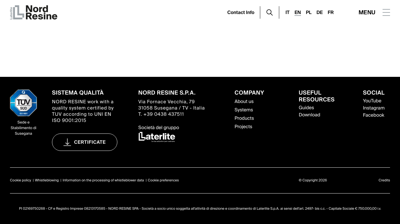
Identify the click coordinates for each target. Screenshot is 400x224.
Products (244, 118)
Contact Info (240, 12)
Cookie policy (20, 180)
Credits (384, 180)
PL (309, 12)
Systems (244, 110)
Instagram (374, 108)
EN (297, 12)
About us (244, 101)
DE (320, 12)
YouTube (372, 101)
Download (309, 115)
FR (331, 12)
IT (287, 12)
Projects (243, 127)
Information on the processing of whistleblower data (103, 180)
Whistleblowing (47, 180)
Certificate (90, 142)
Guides (306, 108)
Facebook (373, 115)
